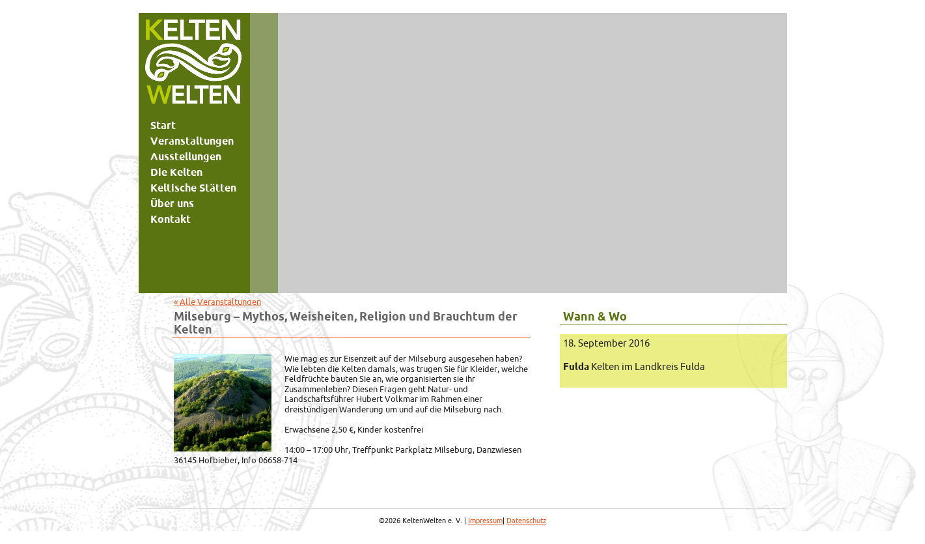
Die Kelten (176, 172)
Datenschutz (526, 520)
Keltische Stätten (193, 187)
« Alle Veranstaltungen (217, 301)
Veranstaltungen (192, 141)
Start (163, 125)
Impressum (485, 520)
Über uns (172, 203)
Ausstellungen (185, 156)
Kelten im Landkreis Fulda (634, 366)
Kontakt (170, 219)
